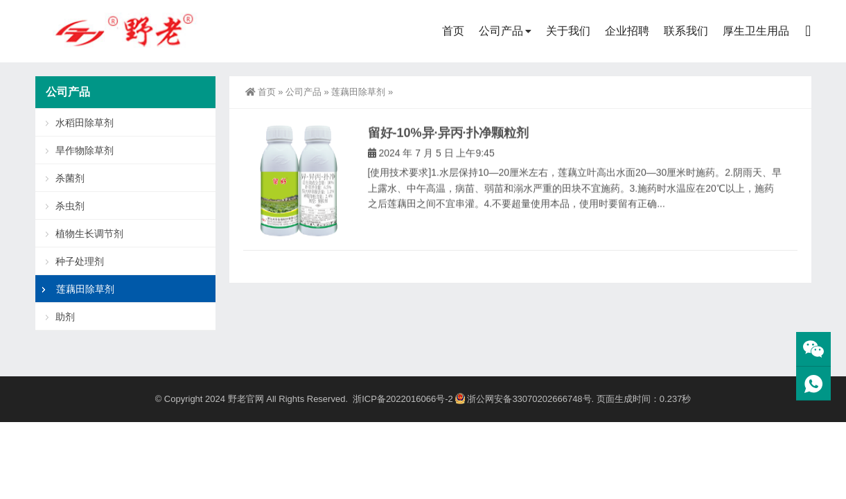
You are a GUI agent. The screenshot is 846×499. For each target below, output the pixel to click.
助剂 (65, 316)
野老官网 (246, 399)
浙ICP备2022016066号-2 (403, 399)
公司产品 (501, 31)
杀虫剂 (70, 205)
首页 (453, 31)
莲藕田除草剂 (358, 92)
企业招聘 (627, 31)
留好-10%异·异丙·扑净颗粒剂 (448, 141)
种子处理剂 (79, 261)
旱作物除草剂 (84, 150)
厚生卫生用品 (756, 31)
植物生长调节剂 (89, 233)
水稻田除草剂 (84, 122)
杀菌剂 (70, 178)
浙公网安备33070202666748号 (523, 399)
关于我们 (568, 31)
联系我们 (686, 31)
